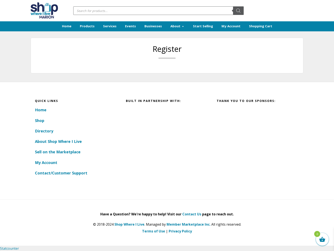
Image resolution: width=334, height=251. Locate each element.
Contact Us (191, 214)
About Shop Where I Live (58, 141)
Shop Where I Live (129, 224)
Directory (44, 130)
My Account (46, 162)
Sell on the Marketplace (58, 151)
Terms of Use (153, 231)
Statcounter (9, 248)
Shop (39, 120)
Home (40, 109)
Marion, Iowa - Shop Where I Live (44, 10)
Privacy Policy (180, 231)
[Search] (238, 10)
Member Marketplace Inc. (188, 224)
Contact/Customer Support (61, 172)
